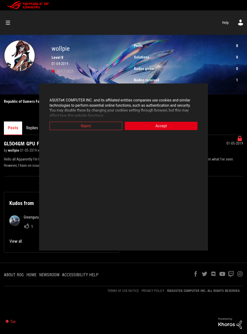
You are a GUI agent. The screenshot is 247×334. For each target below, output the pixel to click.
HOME (31, 274)
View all (15, 241)
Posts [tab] (13, 127)
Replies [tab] (32, 127)
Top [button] (13, 321)
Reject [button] (86, 126)
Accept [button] (161, 126)
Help (225, 23)
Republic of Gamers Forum (25, 101)
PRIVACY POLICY (152, 291)
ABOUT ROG (14, 274)
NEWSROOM (49, 274)
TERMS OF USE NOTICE (123, 291)
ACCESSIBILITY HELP (80, 274)
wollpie (14, 150)
